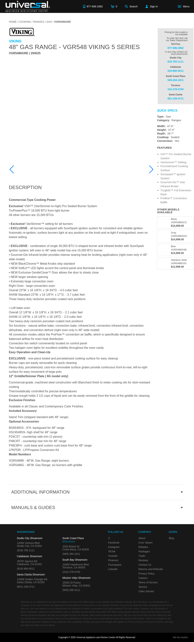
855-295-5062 (109, 612)
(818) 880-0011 (26, 568)
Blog (171, 538)
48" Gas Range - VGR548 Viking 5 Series (74, 47)
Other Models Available (168, 211)
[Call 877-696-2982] (93, 6)
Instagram (113, 547)
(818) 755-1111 (26, 550)
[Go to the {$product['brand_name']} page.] (22, 31)
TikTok (111, 551)
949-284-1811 (175, 80)
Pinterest (113, 560)
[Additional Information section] (97, 492)
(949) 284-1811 (71, 553)
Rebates (143, 547)
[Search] (131, 6)
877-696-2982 (175, 47)
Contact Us (144, 564)
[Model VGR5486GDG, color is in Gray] (175, 236)
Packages (144, 551)
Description (25, 187)
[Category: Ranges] (175, 120)
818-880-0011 (175, 70)
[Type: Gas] (175, 116)
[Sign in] (152, 6)
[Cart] (114, 6)
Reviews (143, 560)
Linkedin (113, 569)
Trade (141, 555)
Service (142, 586)
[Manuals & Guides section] (97, 507)
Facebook (113, 542)
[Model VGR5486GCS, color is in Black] (175, 223)
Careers (143, 578)
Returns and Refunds (150, 569)
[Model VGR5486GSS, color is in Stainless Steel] (175, 263)
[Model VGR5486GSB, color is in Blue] (175, 250)
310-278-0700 (175, 89)
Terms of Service (148, 582)
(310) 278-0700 (71, 571)
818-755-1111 (175, 61)
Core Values (145, 542)
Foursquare (114, 564)
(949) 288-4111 (71, 590)
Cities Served (146, 591)
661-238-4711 (175, 98)
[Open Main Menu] (184, 6)
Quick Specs (167, 110)
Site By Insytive (180, 637)
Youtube (112, 555)
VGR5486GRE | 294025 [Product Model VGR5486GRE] (25, 53)
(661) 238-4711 (26, 586)
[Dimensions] (175, 130)
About (141, 538)
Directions (68, 541)
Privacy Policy (146, 573)
